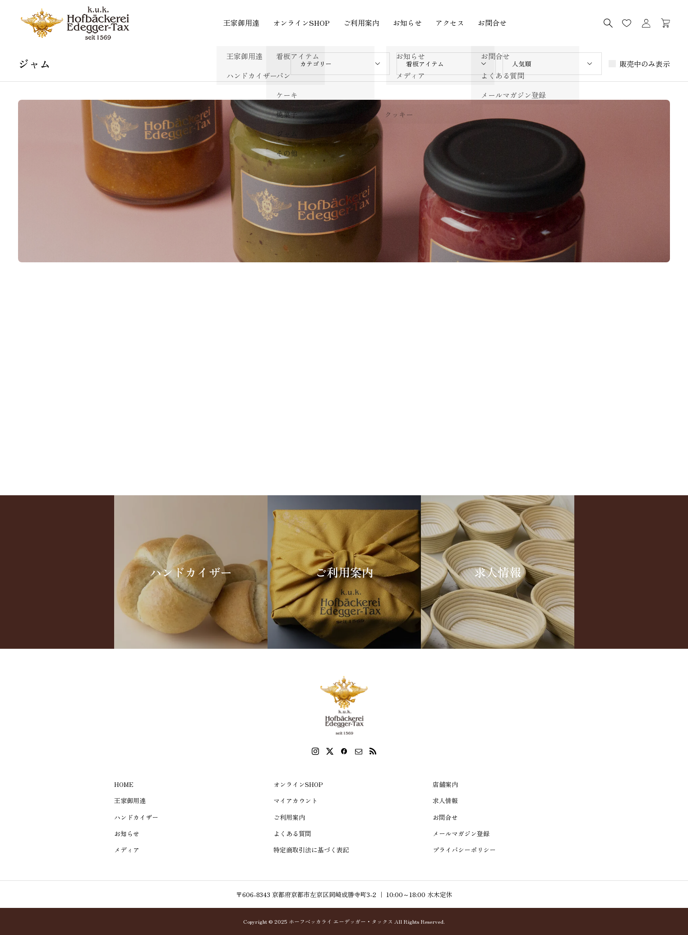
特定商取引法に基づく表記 (311, 849)
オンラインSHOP (301, 22)
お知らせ (407, 22)
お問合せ (492, 22)
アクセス (449, 22)
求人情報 (445, 800)
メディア (126, 849)
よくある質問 (292, 833)
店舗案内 (445, 784)
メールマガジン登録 (461, 833)
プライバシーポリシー (464, 849)
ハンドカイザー (136, 817)
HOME (124, 784)
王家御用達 (241, 22)
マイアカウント (295, 800)
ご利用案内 (361, 22)
